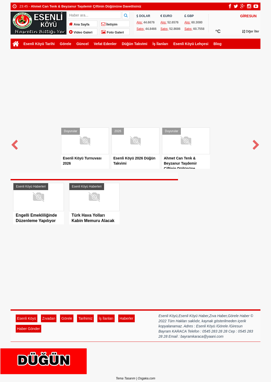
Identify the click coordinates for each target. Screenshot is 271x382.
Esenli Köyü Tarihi (39, 44)
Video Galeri (80, 32)
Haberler (126, 318)
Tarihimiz (85, 318)
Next (256, 144)
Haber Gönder (28, 329)
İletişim (109, 24)
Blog (218, 44)
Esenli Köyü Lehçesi (190, 44)
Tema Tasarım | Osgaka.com (135, 378)
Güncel (82, 44)
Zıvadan (48, 318)
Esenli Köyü (26, 318)
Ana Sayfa (79, 24)
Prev (15, 144)
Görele (65, 44)
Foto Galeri (112, 32)
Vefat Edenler (105, 44)
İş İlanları (160, 44)
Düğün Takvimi (134, 44)
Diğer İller (250, 31)
